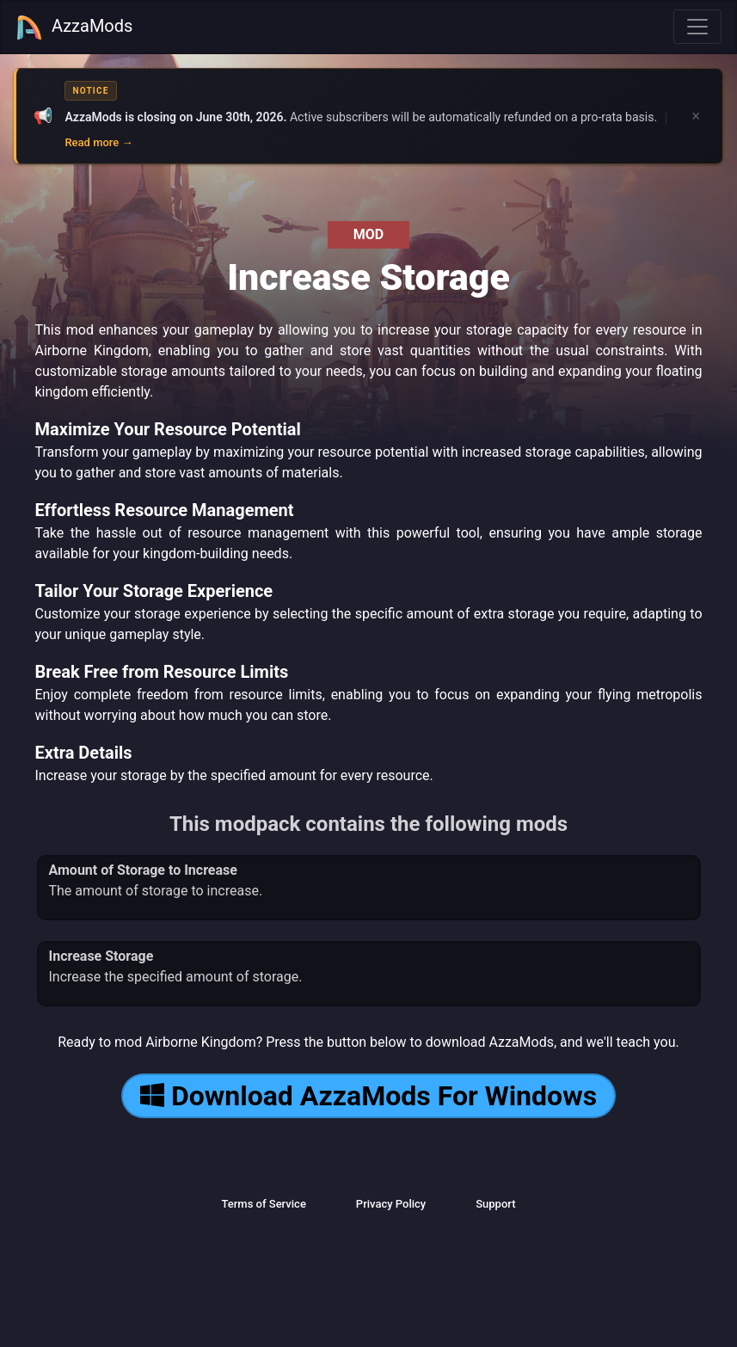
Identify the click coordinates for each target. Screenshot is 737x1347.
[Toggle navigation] (697, 26)
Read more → (98, 142)
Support (495, 1203)
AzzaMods (73, 27)
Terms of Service (263, 1203)
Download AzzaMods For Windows (368, 1095)
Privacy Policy (391, 1203)
